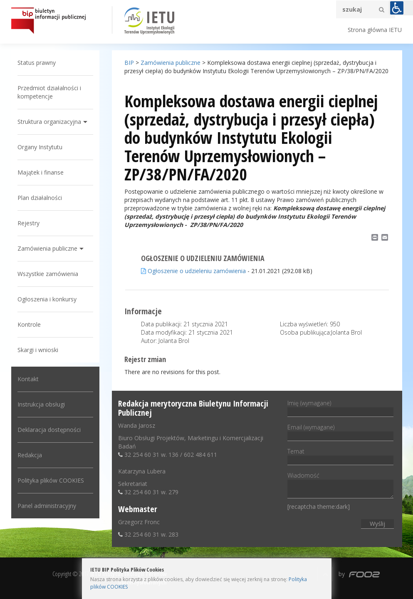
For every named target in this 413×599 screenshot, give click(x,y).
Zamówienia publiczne (47, 248)
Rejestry (28, 223)
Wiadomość (340, 485)
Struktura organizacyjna (49, 122)
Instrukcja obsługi (41, 404)
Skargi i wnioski (37, 350)
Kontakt (28, 379)
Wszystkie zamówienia (47, 274)
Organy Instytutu (39, 147)
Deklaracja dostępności (49, 430)
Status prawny (36, 63)
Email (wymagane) (340, 431)
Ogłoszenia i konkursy (47, 299)
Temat (340, 455)
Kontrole (29, 324)
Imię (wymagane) (340, 407)
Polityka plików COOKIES (50, 480)
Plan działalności (39, 198)
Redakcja (29, 455)
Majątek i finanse (40, 172)
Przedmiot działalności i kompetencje (49, 92)
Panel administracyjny (46, 506)
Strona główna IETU (375, 30)
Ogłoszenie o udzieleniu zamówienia (193, 271)
